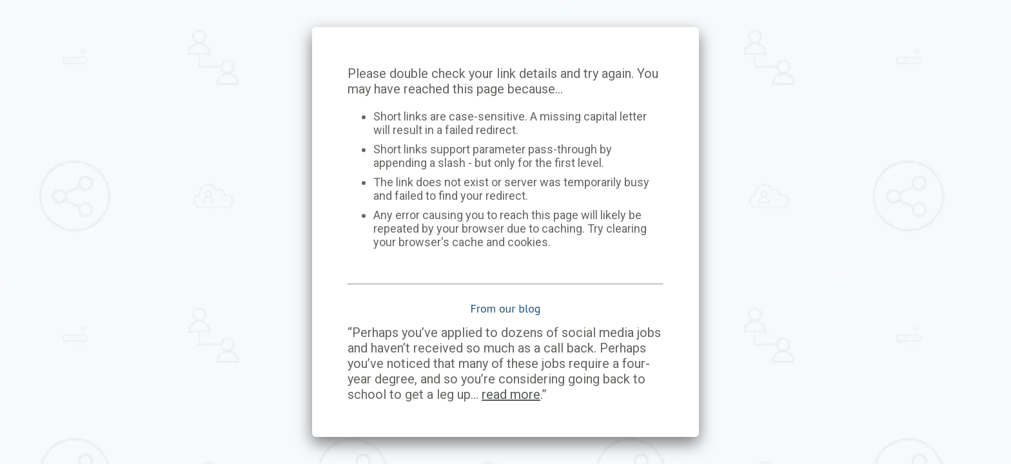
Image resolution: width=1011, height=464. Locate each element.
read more (511, 394)
